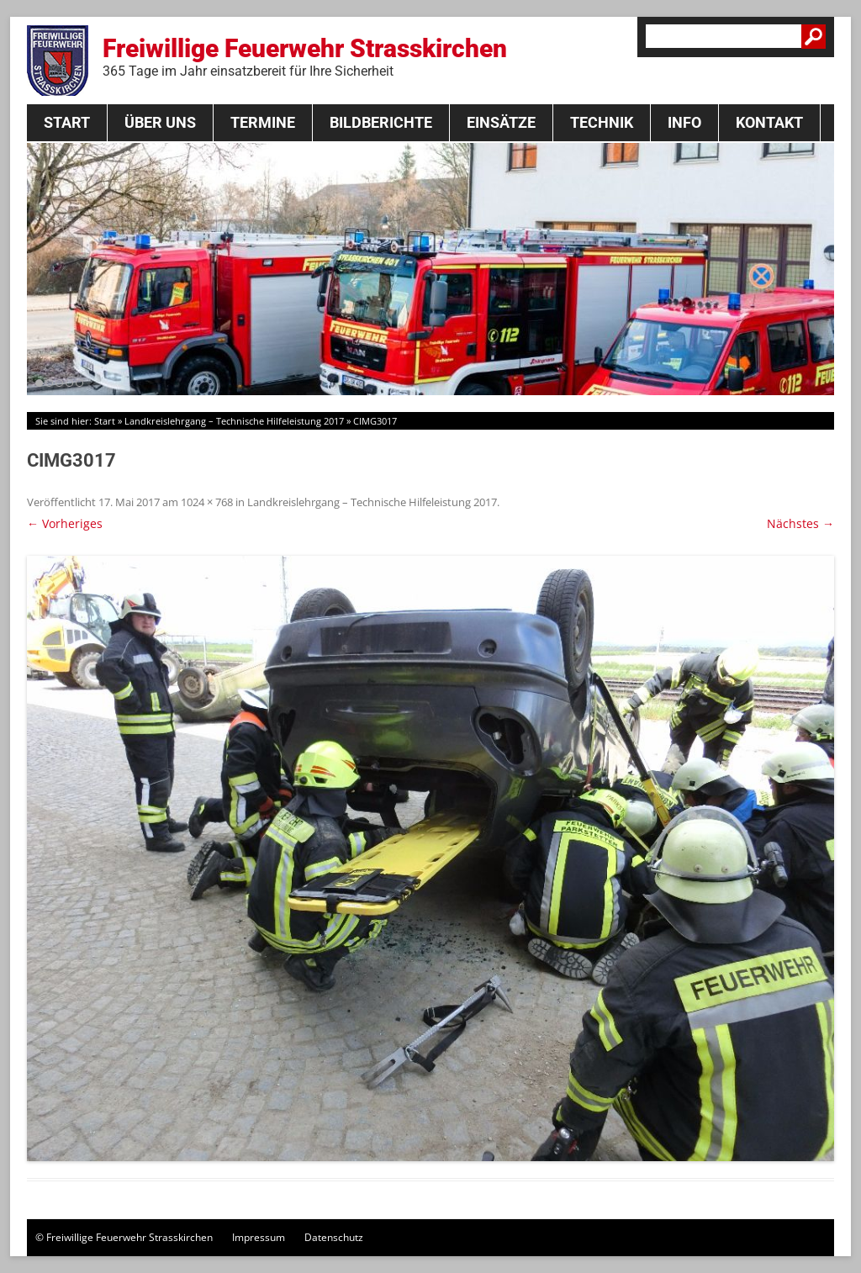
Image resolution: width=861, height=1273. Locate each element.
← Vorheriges (65, 523)
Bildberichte (381, 122)
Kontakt (769, 122)
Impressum (258, 1237)
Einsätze (501, 122)
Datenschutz (333, 1237)
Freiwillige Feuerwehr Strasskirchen (305, 56)
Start (67, 122)
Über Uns (160, 122)
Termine (262, 122)
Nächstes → (800, 523)
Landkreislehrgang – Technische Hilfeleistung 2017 (234, 421)
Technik (601, 122)
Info (684, 122)
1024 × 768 (207, 502)
